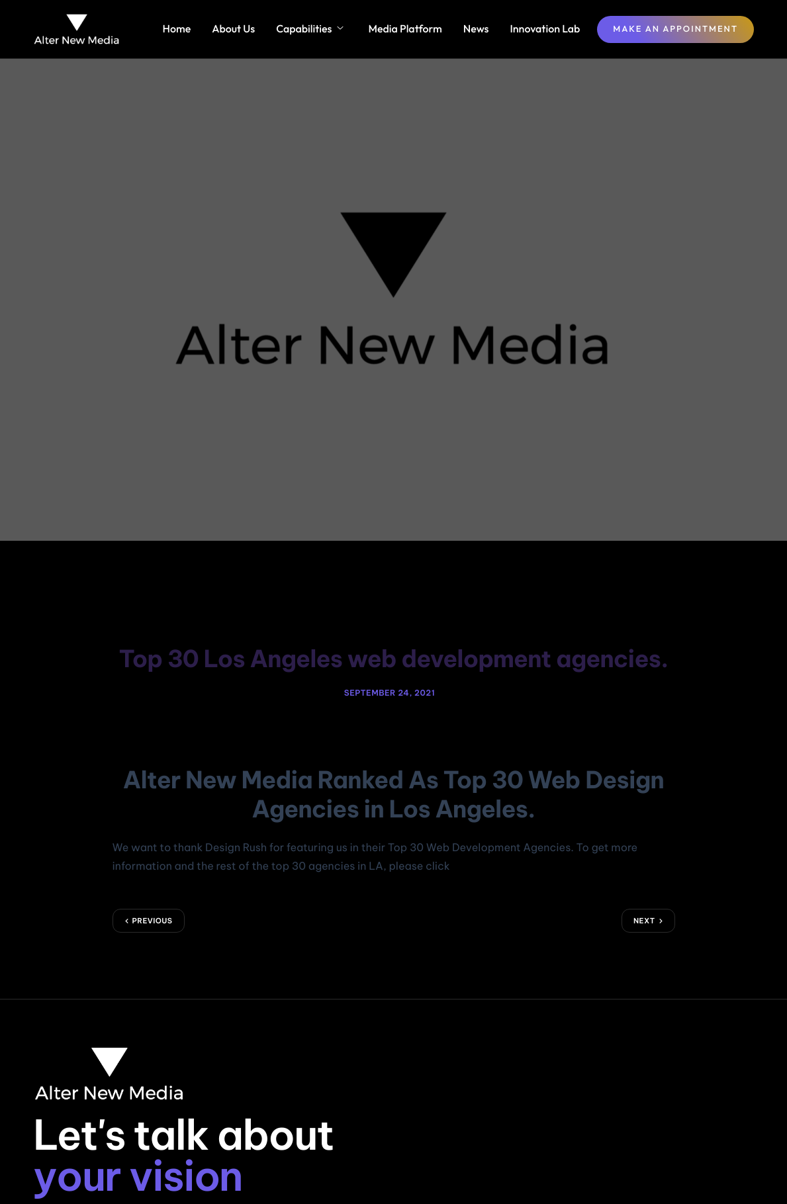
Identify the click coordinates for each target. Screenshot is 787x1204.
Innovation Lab (545, 29)
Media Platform (404, 29)
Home (177, 29)
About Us (233, 29)
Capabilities (309, 29)
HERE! (467, 845)
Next (644, 899)
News (476, 29)
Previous (152, 899)
